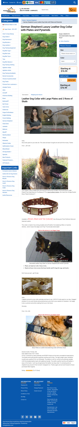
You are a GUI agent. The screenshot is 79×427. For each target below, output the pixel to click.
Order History (37, 385)
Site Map (23, 396)
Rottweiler (5, 140)
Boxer (4, 98)
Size (61, 50)
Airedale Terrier (7, 87)
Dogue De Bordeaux (8, 112)
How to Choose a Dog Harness (8, 191)
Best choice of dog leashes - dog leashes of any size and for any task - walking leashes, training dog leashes (52, 392)
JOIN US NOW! (45, 15)
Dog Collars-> (6, 36)
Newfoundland (7, 135)
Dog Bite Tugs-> (7, 50)
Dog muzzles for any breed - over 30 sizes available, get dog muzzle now (52, 402)
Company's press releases (9, 171)
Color (62, 58)
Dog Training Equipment (9, 48)
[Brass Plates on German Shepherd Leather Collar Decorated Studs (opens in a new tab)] (49, 331)
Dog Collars (26, 15)
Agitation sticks (7, 70)
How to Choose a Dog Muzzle (8, 177)
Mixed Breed (6, 149)
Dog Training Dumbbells (9, 73)
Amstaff (5, 93)
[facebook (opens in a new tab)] (22, 416)
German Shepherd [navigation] (32, 20)
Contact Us (12, 2)
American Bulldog (7, 95)
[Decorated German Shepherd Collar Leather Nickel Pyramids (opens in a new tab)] (49, 246)
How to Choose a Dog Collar (8, 187)
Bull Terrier (5, 104)
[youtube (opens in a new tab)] (35, 416)
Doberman (5, 109)
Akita (4, 90)
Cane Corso (6, 107)
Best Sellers (55, 15)
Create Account (38, 391)
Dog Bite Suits (6, 53)
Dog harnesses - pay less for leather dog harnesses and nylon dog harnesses (52, 410)
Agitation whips (7, 67)
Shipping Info (24, 385)
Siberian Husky (7, 143)
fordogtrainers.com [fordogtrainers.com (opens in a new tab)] (8, 425)
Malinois (5, 129)
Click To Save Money (8, 34)
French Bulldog (7, 118)
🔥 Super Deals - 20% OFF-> (10, 30)
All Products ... (6, 163)
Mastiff (4, 132)
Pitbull (4, 137)
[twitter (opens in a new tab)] (26, 416)
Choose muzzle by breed (9, 79)
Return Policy (24, 391)
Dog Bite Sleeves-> (8, 62)
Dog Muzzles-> (7, 42)
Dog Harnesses (16, 15)
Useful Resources (7, 195)
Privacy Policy (24, 388)
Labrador (5, 126)
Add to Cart (71, 80)
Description (25, 94)
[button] (75, 2)
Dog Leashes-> (7, 45)
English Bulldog (7, 115)
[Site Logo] (9, 9)
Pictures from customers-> (10, 84)
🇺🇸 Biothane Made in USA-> (10, 25)
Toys (4, 59)
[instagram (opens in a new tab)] (39, 416)
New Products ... (7, 157)
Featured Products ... (8, 160)
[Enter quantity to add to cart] (63, 80)
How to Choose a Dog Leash (8, 182)
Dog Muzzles (5, 15)
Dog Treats (5, 81)
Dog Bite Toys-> (7, 56)
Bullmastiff (6, 101)
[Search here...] (49, 9)
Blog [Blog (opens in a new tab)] (62, 15)
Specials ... (5, 154)
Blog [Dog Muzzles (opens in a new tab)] (48, 385)
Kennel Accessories (8, 76)
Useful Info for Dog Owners (9, 174)
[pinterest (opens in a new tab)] (31, 416)
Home (5, 2)
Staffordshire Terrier (8, 146)
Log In (19, 2)
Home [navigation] (23, 20)
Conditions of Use (25, 393)
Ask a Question (64, 41)
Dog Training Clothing (8, 64)
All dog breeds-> (7, 151)
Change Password (38, 388)
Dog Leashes (35, 15)
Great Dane (6, 123)
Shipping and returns (36, 94)
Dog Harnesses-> (7, 39)
